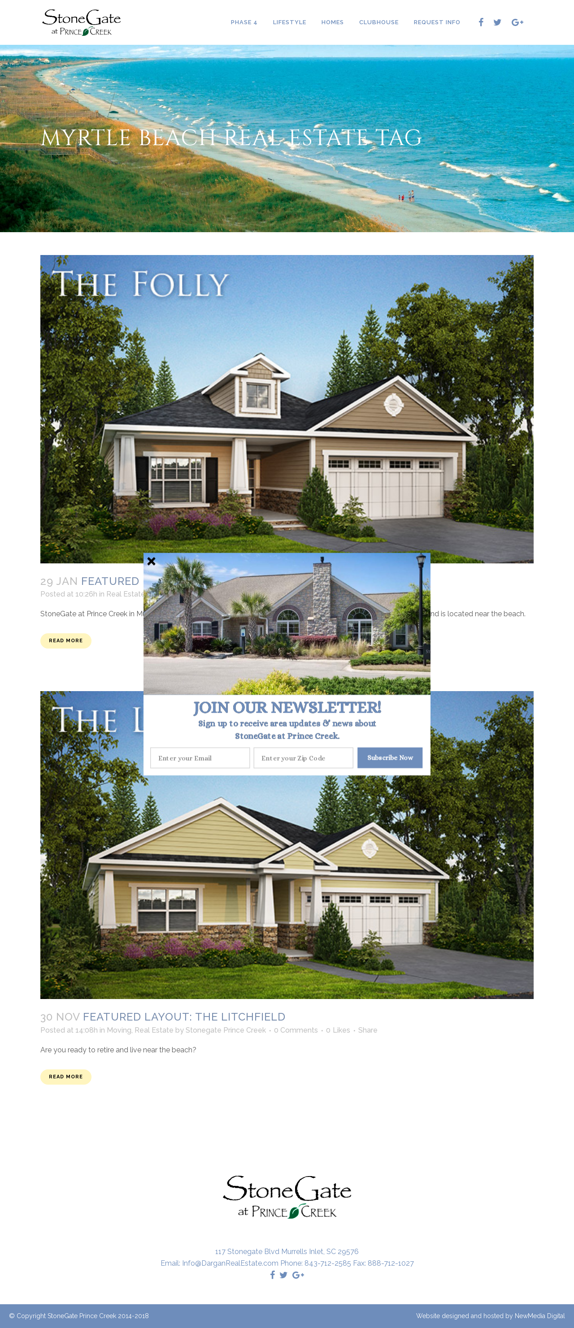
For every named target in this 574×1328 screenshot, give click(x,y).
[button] (287, 707)
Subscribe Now (390, 757)
